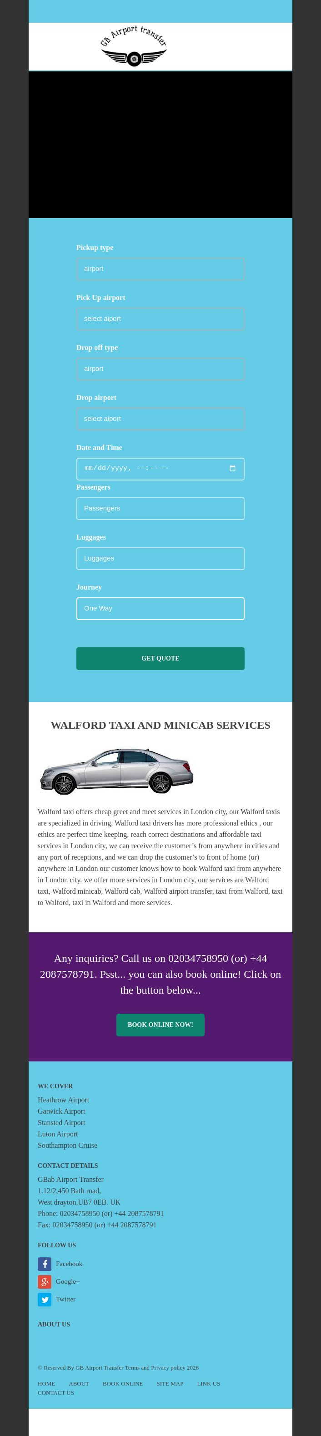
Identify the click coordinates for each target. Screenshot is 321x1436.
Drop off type (97, 347)
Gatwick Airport (61, 1111)
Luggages (91, 537)
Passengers (93, 487)
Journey (89, 587)
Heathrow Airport (63, 1100)
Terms (132, 1367)
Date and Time (99, 447)
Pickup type (94, 247)
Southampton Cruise (67, 1145)
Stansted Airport (61, 1122)
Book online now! (160, 1024)
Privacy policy (168, 1367)
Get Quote (160, 658)
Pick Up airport (100, 297)
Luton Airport (58, 1134)
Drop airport (96, 397)
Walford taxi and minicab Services (160, 725)
